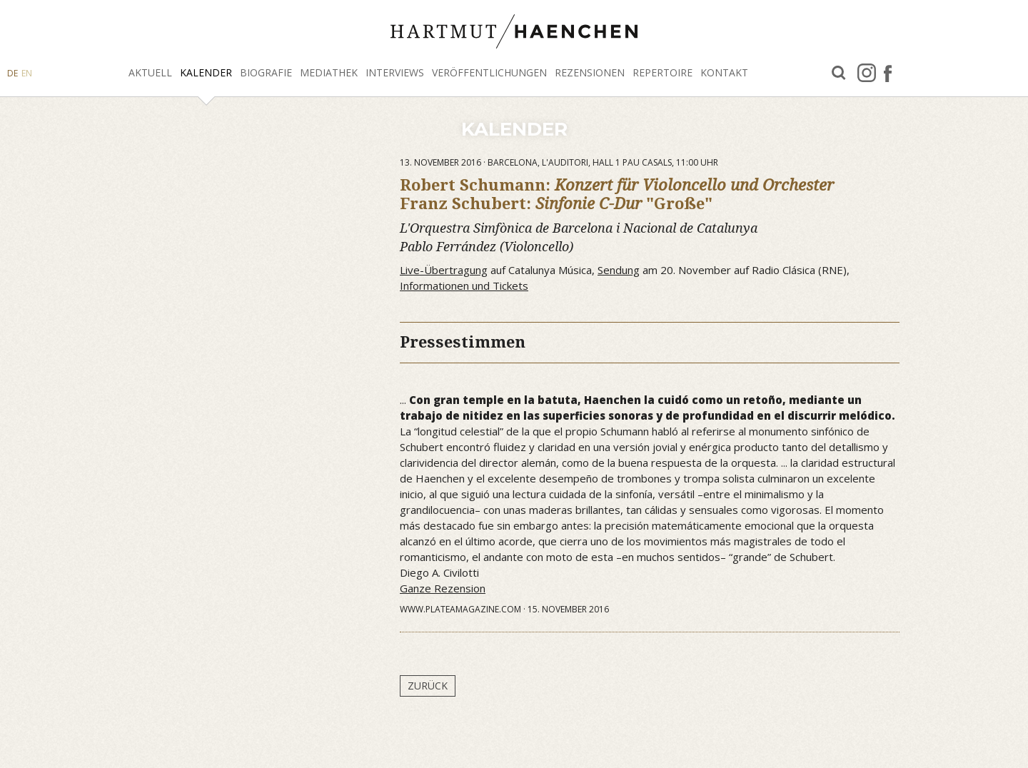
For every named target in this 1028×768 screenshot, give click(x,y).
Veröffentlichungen (489, 72)
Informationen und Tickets (464, 285)
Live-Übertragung (444, 270)
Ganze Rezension (442, 588)
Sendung (619, 270)
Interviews (395, 72)
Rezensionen (590, 72)
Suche (839, 73)
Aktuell (150, 72)
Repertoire (662, 72)
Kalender (206, 72)
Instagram (866, 73)
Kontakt (724, 72)
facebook (888, 73)
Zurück (428, 685)
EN (26, 73)
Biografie (266, 72)
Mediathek (329, 72)
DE (12, 73)
